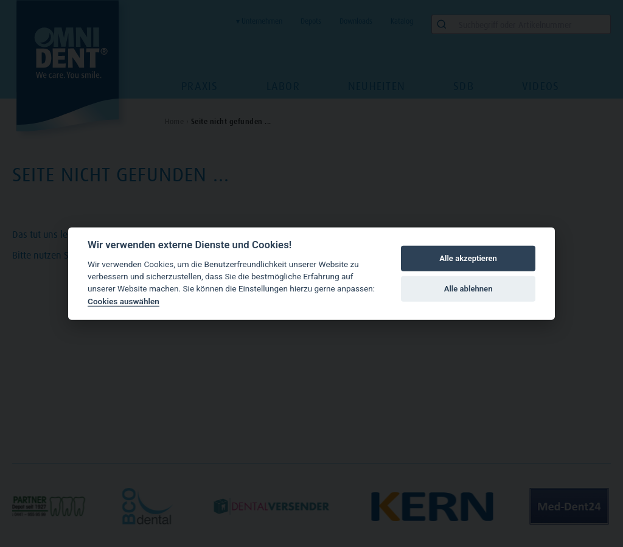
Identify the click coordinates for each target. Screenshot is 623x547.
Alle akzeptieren (468, 258)
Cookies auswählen (123, 301)
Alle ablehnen (468, 288)
